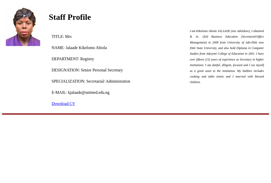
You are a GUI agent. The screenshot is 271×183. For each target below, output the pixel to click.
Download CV (63, 103)
